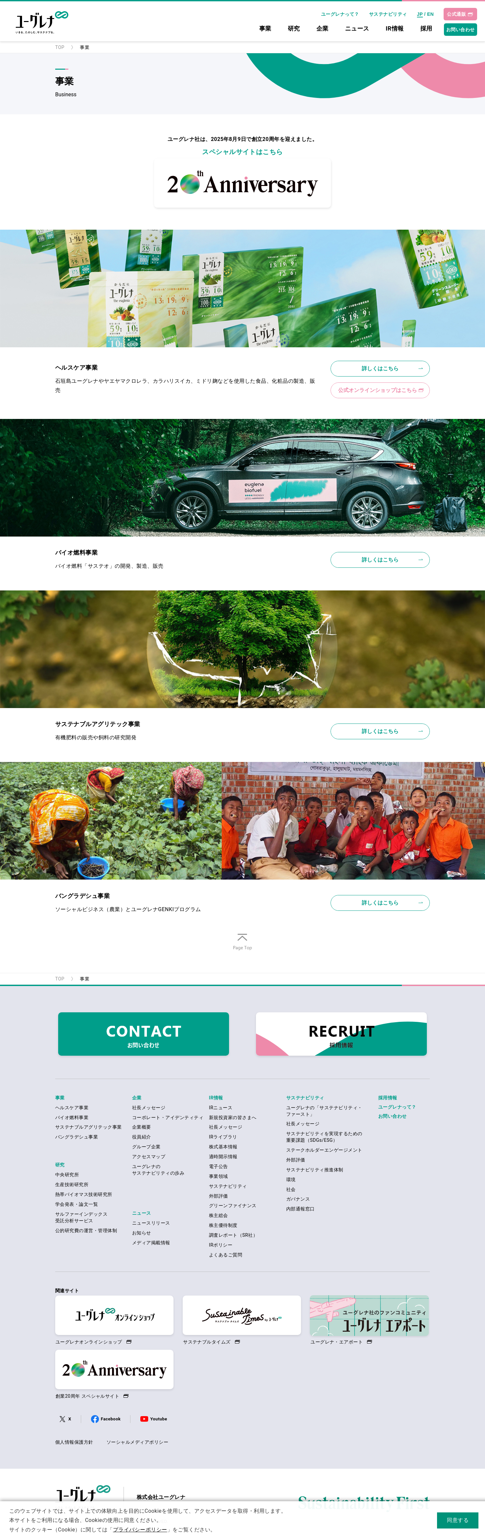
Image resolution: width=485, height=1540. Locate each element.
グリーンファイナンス (233, 1205)
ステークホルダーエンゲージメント (324, 1150)
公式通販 (456, 14)
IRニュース (220, 1107)
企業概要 (141, 1127)
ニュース (357, 29)
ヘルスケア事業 (71, 1107)
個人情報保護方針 (74, 1442)
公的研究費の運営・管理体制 (86, 1230)
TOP (59, 47)
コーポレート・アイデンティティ (167, 1117)
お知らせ (141, 1232)
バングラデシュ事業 (76, 1136)
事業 (265, 29)
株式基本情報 (223, 1146)
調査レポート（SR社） (233, 1235)
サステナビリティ (388, 14)
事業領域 (218, 1176)
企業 (322, 29)
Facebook (111, 1418)
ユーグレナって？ (340, 14)
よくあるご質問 (225, 1254)
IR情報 (395, 29)
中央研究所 (67, 1174)
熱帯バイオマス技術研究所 (83, 1194)
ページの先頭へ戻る (242, 950)
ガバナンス (298, 1199)
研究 (294, 29)
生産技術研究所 (71, 1184)
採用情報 (387, 1097)
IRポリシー (220, 1245)
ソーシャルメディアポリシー (137, 1442)
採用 (426, 29)
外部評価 (218, 1196)
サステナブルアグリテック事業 (88, 1127)
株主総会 (218, 1215)
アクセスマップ (148, 1156)
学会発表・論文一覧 (76, 1204)
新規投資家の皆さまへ (233, 1117)
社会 (291, 1189)
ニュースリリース (151, 1223)
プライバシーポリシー (140, 1530)
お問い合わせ (460, 29)
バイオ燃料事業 (71, 1117)
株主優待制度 (223, 1225)
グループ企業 (146, 1146)
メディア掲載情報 (151, 1242)
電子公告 (218, 1166)
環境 (291, 1179)
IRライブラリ (223, 1136)
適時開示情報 (223, 1156)
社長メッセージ (148, 1107)
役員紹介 (141, 1136)
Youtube (158, 1418)
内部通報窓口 (300, 1208)
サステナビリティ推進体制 (314, 1169)
